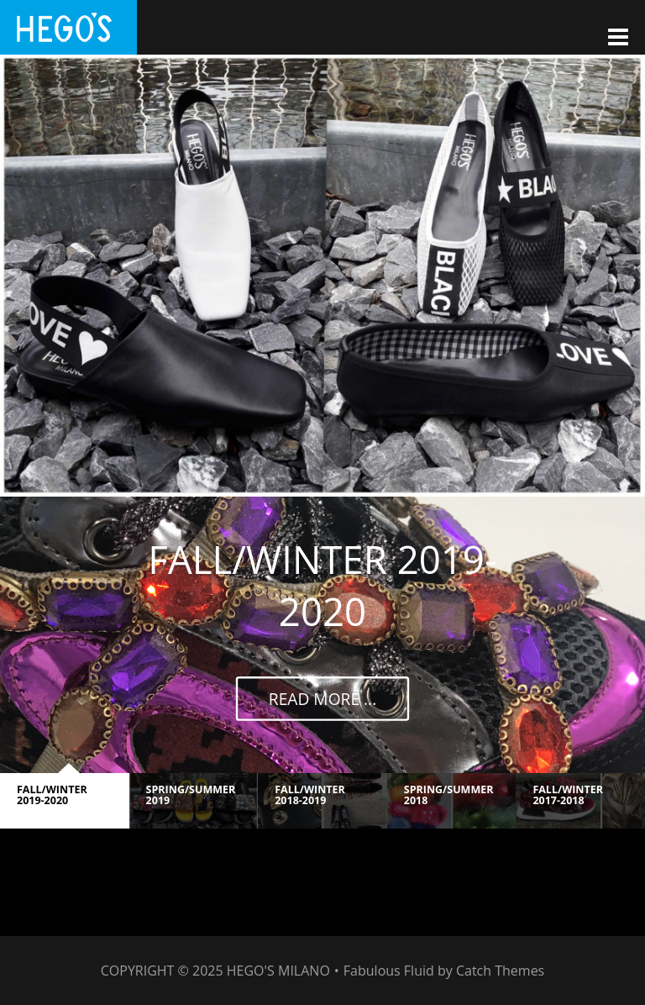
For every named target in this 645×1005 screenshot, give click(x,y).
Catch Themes (500, 970)
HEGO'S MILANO (278, 970)
